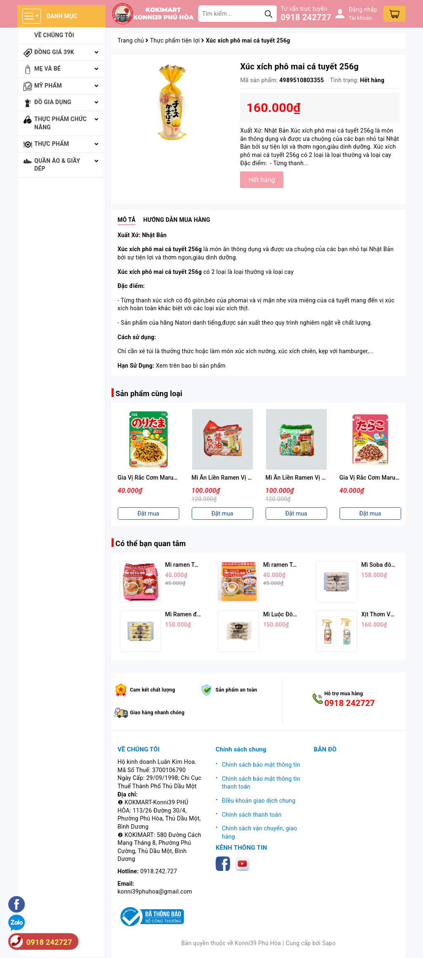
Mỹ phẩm (48, 85)
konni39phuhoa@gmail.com (155, 891)
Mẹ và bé (47, 68)
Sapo (329, 943)
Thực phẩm (51, 143)
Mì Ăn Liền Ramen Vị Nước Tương (236, 477)
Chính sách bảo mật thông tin (261, 764)
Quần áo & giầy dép (57, 164)
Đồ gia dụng (52, 102)
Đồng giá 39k (54, 52)
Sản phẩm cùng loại (149, 393)
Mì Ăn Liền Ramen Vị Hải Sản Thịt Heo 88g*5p (326, 477)
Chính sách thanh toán (251, 814)
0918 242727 (306, 17)
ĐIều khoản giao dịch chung (258, 800)
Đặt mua (148, 513)
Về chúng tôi (54, 35)
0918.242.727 (158, 871)
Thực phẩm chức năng (60, 123)
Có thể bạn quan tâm (151, 543)
